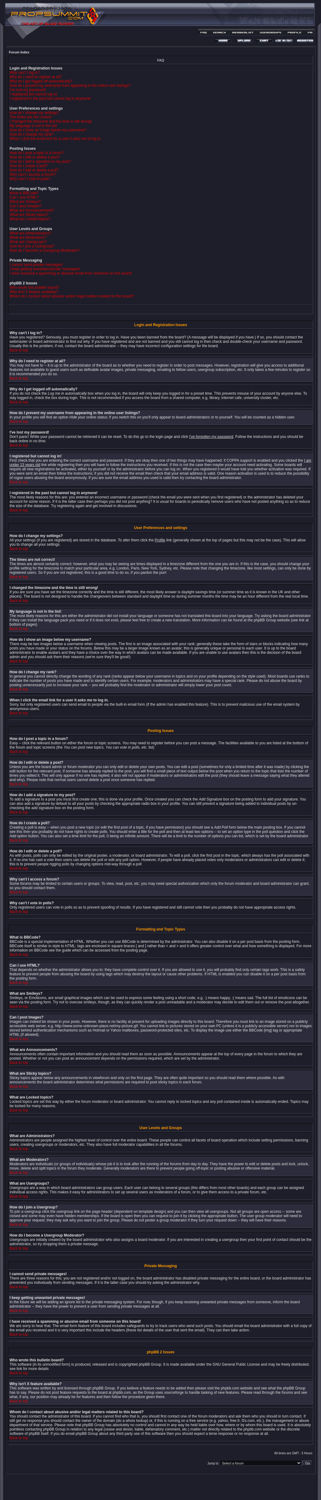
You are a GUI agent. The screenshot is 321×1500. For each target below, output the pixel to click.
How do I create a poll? (28, 166)
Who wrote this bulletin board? (34, 287)
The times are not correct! (31, 117)
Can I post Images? (26, 206)
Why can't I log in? (25, 72)
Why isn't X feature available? (34, 292)
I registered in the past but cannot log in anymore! (50, 98)
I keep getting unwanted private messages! (45, 269)
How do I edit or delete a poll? (34, 170)
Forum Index (19, 52)
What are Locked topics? (30, 219)
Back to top (19, 350)
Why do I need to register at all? (36, 77)
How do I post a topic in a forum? (37, 153)
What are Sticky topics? (29, 214)
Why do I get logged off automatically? (41, 81)
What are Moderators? (28, 237)
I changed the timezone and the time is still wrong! (51, 121)
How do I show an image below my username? (48, 130)
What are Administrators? (30, 233)
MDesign (182, 1490)
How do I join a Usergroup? (32, 246)
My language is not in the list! (33, 126)
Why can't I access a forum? (33, 174)
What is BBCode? (24, 193)
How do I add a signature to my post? (40, 161)
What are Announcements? (32, 210)
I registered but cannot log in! (33, 94)
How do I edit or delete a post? (35, 157)
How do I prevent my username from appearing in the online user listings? (70, 85)
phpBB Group (150, 1364)
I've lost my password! (28, 90)
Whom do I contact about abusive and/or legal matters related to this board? (72, 296)
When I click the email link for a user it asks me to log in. (55, 139)
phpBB (149, 1486)
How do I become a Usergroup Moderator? (45, 250)
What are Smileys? (25, 202)
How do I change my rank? (32, 134)
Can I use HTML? (24, 197)
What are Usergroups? (28, 242)
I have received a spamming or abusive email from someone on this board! (71, 273)
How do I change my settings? (34, 113)
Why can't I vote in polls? (30, 179)
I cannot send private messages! (36, 265)
